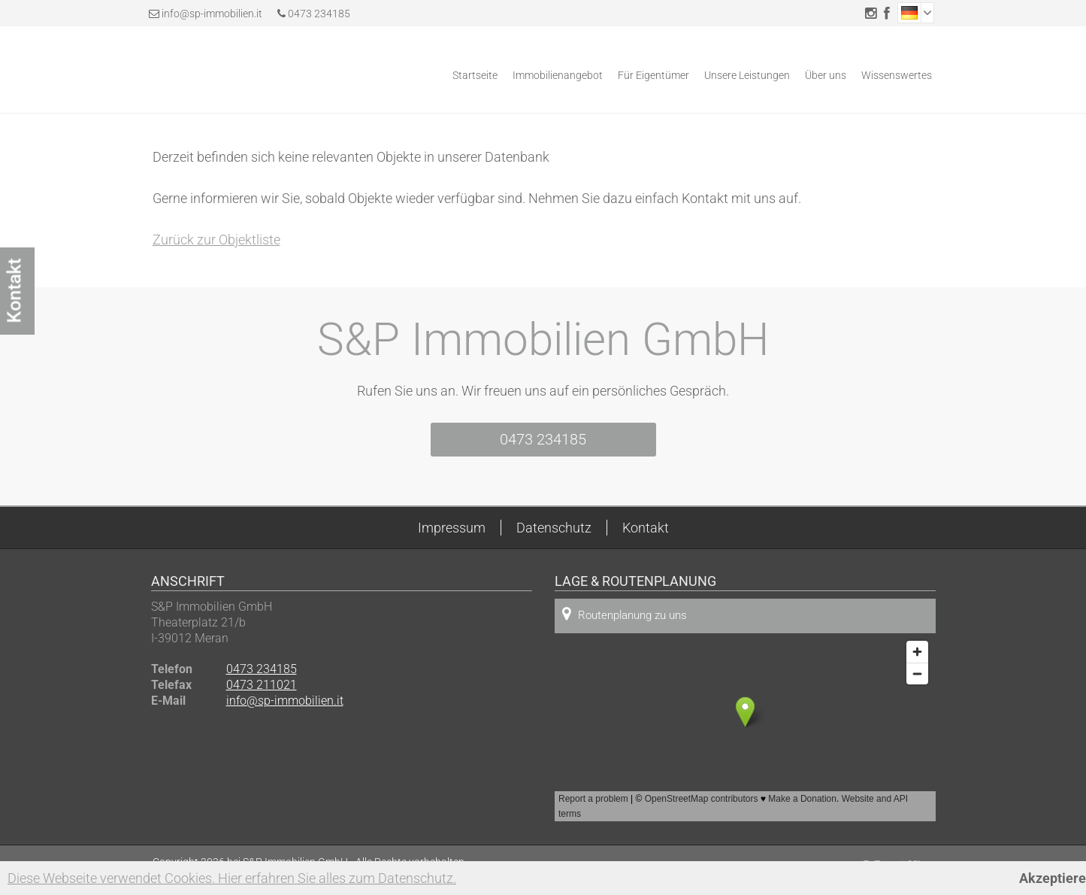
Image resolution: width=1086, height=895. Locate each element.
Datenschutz (553, 527)
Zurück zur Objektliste (216, 239)
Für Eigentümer (653, 75)
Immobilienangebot (558, 75)
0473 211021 (261, 685)
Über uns (825, 75)
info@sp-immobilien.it (212, 14)
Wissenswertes (896, 75)
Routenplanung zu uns (624, 614)
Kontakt (645, 527)
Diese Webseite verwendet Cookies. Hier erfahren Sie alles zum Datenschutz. (232, 878)
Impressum (452, 527)
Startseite (475, 75)
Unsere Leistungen (747, 75)
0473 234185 (313, 14)
